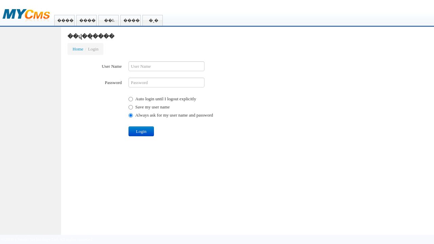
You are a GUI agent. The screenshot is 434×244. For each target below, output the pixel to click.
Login (141, 131)
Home (78, 49)
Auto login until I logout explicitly (162, 98)
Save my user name (149, 106)
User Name (112, 66)
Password (113, 82)
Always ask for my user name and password (171, 115)
